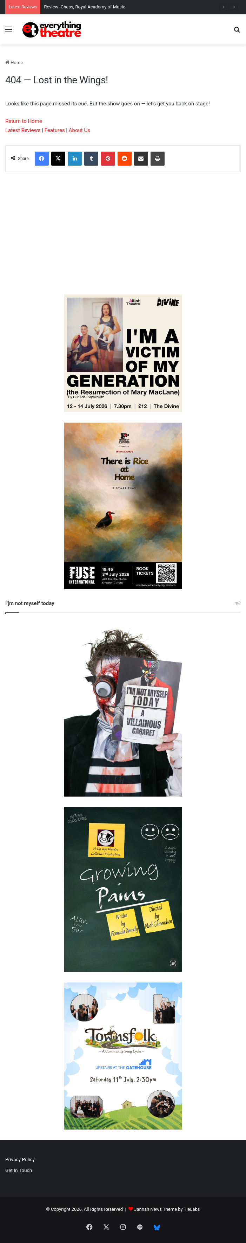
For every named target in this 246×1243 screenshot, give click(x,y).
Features (55, 130)
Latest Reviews (22, 130)
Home (14, 62)
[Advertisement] (123, 235)
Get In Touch (18, 1170)
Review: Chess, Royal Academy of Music (84, 6)
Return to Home (23, 121)
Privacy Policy (20, 1159)
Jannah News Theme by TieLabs (167, 1209)
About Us (79, 130)
